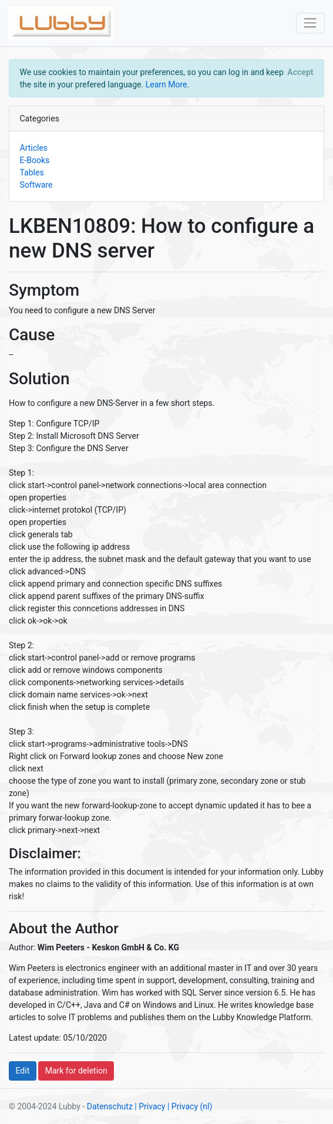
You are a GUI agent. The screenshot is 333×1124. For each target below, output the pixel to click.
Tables (32, 172)
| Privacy (149, 1106)
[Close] (300, 72)
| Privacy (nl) (189, 1106)
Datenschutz (110, 1106)
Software (36, 184)
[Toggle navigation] (310, 23)
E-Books (35, 160)
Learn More (166, 84)
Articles (34, 148)
